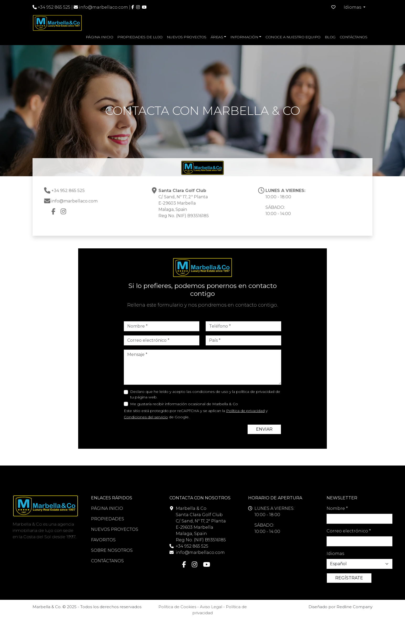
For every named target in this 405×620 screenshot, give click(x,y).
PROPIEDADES (107, 518)
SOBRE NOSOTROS (112, 550)
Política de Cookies (177, 606)
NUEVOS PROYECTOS (186, 37)
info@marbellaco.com (103, 7)
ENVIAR (264, 429)
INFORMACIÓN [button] (244, 37)
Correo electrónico (349, 530)
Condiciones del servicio (146, 417)
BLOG (330, 37)
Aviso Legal (211, 606)
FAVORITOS (103, 539)
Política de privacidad (245, 410)
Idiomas (335, 553)
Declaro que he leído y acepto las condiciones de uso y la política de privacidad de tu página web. (205, 394)
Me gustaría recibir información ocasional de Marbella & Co (184, 404)
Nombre (337, 508)
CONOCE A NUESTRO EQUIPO (293, 37)
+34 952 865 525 (51, 7)
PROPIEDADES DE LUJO (140, 37)
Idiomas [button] (353, 7)
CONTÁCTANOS (353, 37)
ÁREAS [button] (217, 37)
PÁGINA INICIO (99, 37)
